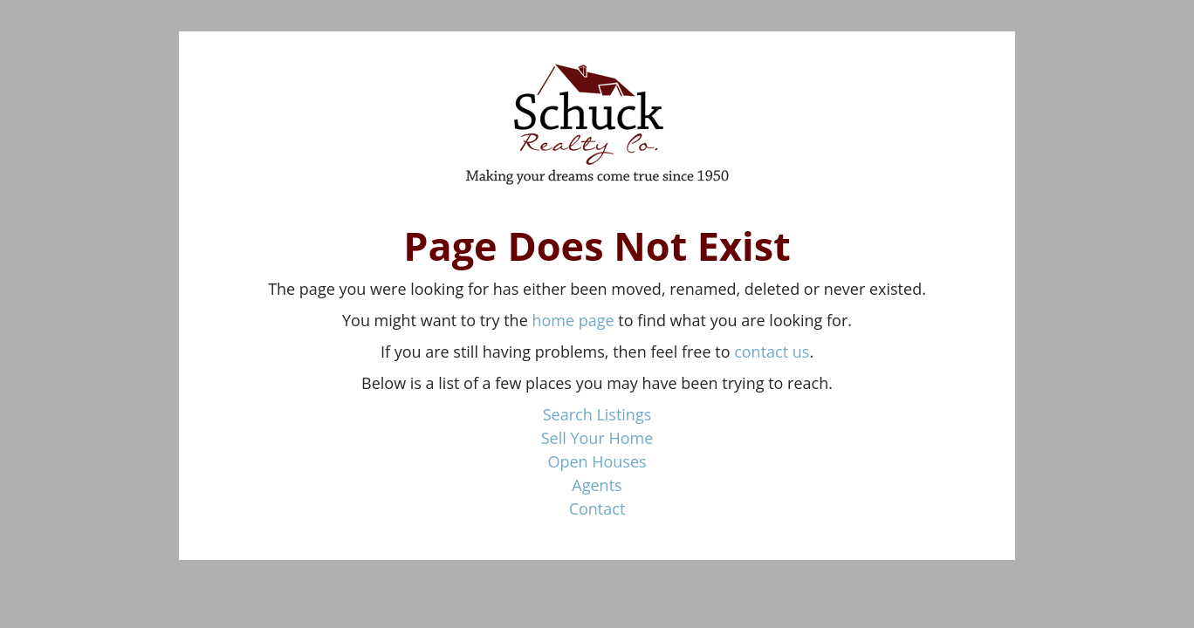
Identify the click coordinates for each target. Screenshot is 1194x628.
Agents (596, 484)
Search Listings (597, 414)
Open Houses (596, 461)
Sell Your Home (597, 437)
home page (573, 320)
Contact (597, 508)
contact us (771, 351)
